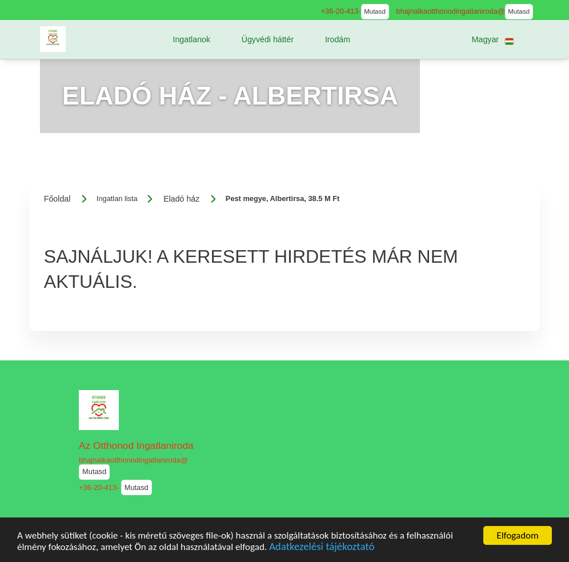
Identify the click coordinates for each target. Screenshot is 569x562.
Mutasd (375, 11)
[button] (191, 39)
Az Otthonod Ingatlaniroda (136, 445)
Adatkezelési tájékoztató (321, 549)
